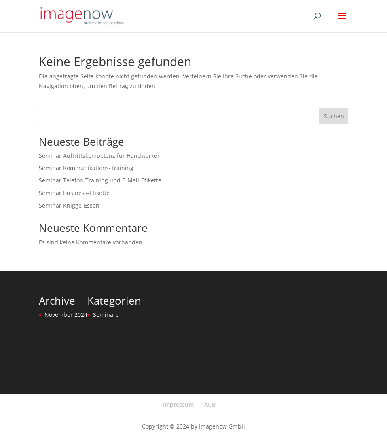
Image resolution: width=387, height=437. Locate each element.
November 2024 (65, 314)
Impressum (178, 404)
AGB (210, 404)
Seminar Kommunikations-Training (86, 168)
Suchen (334, 116)
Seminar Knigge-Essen (69, 205)
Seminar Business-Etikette (74, 193)
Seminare (106, 314)
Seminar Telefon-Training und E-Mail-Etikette (100, 180)
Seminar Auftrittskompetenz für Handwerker (99, 155)
